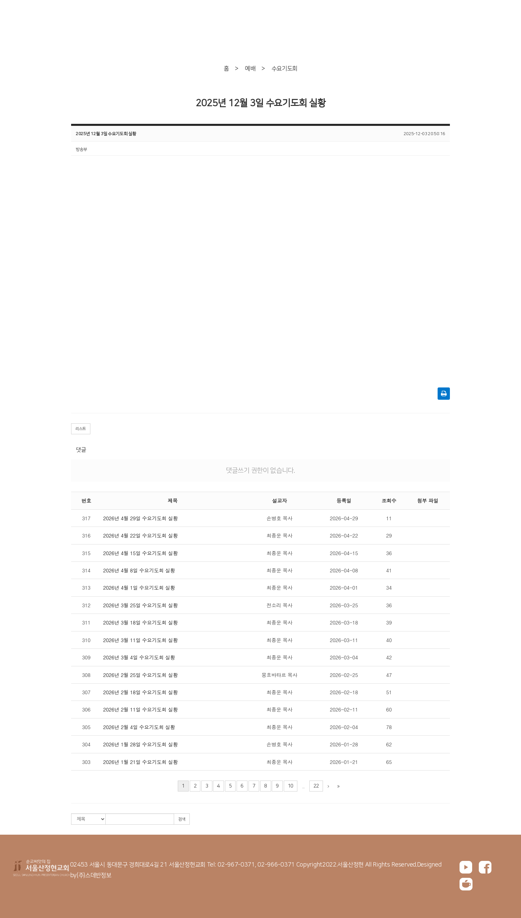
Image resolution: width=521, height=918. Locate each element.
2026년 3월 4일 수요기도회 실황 (139, 657)
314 (86, 570)
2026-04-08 (344, 570)
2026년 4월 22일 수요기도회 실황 (140, 535)
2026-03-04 (344, 657)
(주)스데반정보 (93, 875)
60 (389, 709)
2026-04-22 (344, 535)
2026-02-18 (344, 692)
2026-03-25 (344, 605)
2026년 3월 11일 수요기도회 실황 (140, 639)
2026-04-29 (344, 518)
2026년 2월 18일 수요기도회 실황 (140, 692)
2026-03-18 (344, 622)
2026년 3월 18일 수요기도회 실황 (140, 622)
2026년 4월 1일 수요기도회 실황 (139, 587)
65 (389, 761)
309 (86, 657)
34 (389, 587)
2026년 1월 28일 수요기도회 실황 (140, 744)
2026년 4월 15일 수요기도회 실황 (140, 552)
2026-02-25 (344, 674)
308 (86, 674)
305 (86, 726)
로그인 (445, 15)
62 (389, 744)
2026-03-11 (344, 639)
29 (389, 535)
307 (86, 692)
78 (389, 726)
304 (86, 744)
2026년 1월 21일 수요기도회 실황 (140, 761)
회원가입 (476, 15)
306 (86, 709)
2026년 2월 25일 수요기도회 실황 (140, 674)
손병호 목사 (279, 518)
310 (86, 639)
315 (86, 552)
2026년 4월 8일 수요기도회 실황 (139, 570)
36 (389, 552)
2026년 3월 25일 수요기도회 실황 (140, 605)
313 (86, 587)
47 (389, 674)
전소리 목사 (279, 605)
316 (86, 535)
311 (86, 622)
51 (389, 692)
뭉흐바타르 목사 (279, 674)
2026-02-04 (344, 726)
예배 (250, 68)
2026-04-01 (344, 587)
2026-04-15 (344, 552)
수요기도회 (284, 68)
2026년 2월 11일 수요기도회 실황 (140, 709)
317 (86, 518)
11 (389, 518)
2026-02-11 (344, 709)
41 (389, 570)
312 (86, 605)
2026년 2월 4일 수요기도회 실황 (139, 726)
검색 (181, 819)
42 (389, 657)
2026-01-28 (344, 744)
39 (389, 622)
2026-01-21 (344, 761)
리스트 (80, 429)
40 (389, 639)
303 (86, 761)
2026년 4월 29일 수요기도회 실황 (140, 518)
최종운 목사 (279, 535)
